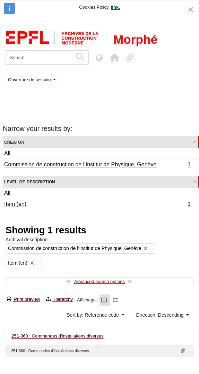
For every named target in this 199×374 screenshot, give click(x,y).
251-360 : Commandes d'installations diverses (57, 336)
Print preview (23, 299)
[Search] (39, 57)
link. (115, 7)
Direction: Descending (160, 315)
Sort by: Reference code (93, 315)
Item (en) (97, 205)
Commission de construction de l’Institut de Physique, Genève (97, 165)
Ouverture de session (30, 79)
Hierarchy (59, 299)
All (7, 153)
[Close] (191, 9)
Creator (14, 142)
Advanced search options (99, 281)
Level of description (29, 181)
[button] (114, 58)
